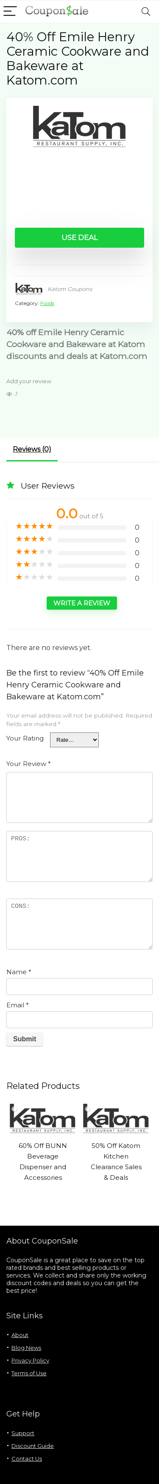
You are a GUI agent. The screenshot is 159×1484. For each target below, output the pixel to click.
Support (22, 1433)
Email (17, 1005)
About (19, 1334)
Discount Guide (32, 1445)
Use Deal (79, 237)
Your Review (28, 764)
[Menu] (10, 11)
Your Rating (25, 738)
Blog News (26, 1347)
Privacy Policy (30, 1360)
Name (18, 972)
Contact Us (26, 1458)
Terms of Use (29, 1373)
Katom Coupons (69, 288)
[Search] (146, 11)
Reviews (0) (32, 449)
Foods (47, 303)
